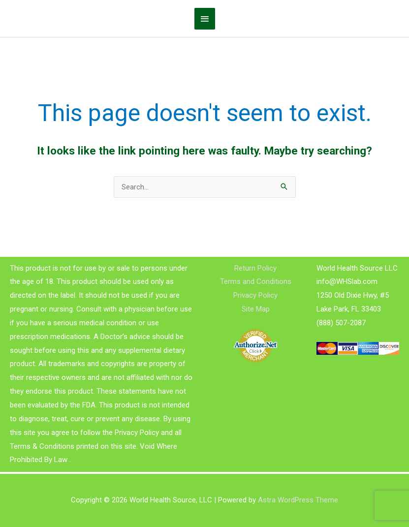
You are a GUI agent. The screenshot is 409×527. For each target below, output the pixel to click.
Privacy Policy (255, 295)
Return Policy (255, 268)
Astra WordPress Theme (298, 500)
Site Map (256, 309)
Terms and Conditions (255, 281)
